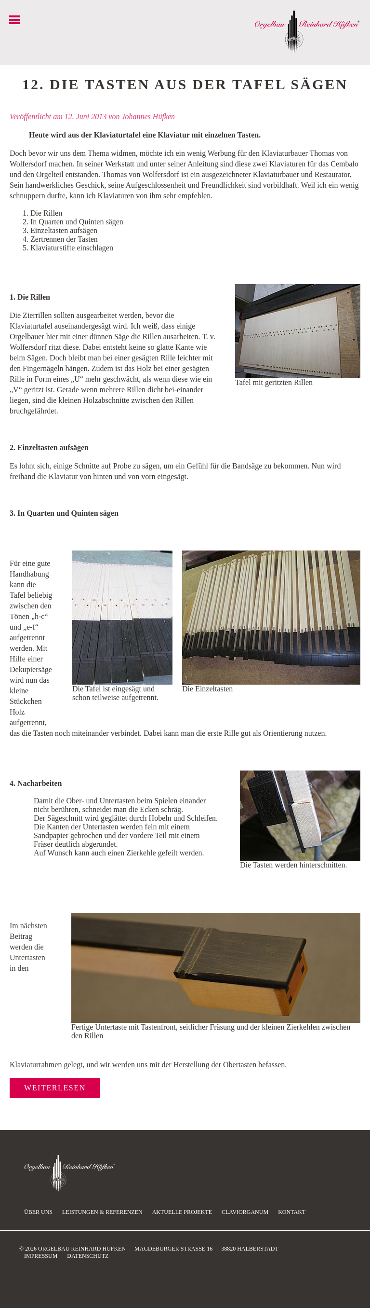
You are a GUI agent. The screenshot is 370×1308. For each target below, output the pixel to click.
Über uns (38, 1212)
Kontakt (291, 1212)
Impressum (40, 1256)
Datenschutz (87, 1256)
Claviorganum (245, 1212)
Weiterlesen (55, 1088)
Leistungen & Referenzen (102, 1212)
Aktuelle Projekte (182, 1212)
